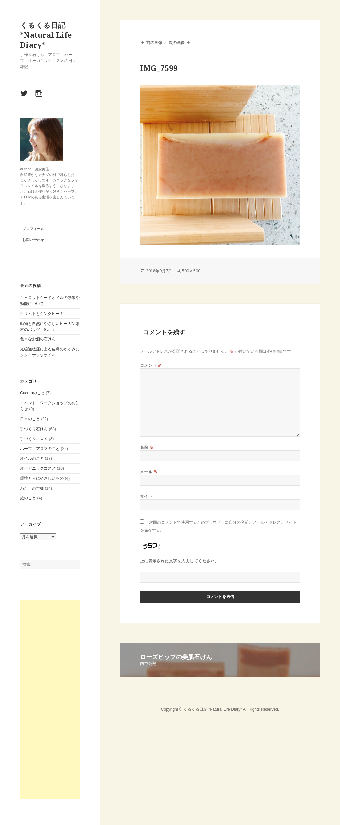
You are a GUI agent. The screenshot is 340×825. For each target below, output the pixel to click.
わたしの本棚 (32, 488)
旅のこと (28, 498)
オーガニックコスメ (38, 468)
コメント (151, 365)
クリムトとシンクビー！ (42, 313)
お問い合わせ (33, 240)
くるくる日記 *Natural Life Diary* (46, 35)
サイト (146, 496)
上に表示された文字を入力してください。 (179, 561)
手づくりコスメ (34, 439)
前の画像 (154, 42)
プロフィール (33, 229)
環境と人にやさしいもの (42, 478)
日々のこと (30, 419)
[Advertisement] (50, 699)
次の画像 (177, 42)
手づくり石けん (34, 429)
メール (149, 472)
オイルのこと (32, 458)
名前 (147, 447)
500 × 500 (191, 271)
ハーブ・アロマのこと (40, 448)
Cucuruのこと (32, 393)
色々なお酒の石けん (38, 339)
